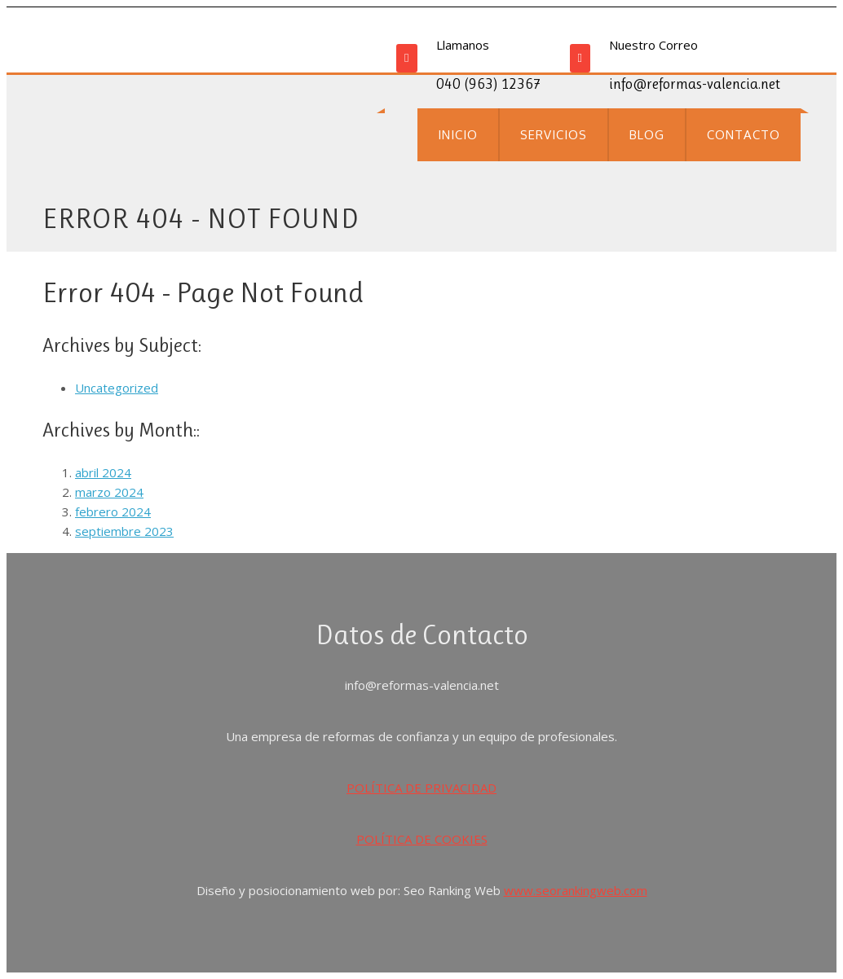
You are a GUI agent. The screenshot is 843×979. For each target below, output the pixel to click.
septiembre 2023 (124, 531)
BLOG (646, 135)
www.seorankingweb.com (575, 890)
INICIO (458, 135)
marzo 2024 (109, 492)
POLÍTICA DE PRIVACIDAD (421, 787)
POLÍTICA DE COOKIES (422, 839)
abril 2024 (103, 472)
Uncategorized (116, 388)
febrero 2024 (113, 511)
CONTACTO (743, 135)
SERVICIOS (553, 135)
